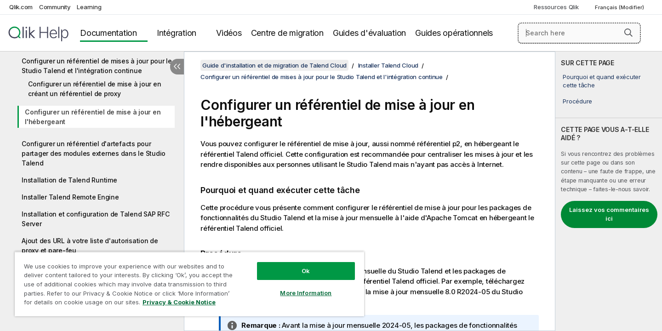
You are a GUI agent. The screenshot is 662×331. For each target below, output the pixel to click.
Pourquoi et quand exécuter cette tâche (602, 81)
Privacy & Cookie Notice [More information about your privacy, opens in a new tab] (179, 302)
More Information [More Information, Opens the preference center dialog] (305, 293)
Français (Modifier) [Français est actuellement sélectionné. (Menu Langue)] (620, 7)
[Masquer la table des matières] (177, 66)
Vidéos (229, 33)
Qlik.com (21, 7)
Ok (306, 270)
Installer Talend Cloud (388, 65)
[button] (628, 32)
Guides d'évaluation (369, 33)
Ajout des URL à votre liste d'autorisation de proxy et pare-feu (90, 245)
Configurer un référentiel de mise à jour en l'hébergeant (92, 117)
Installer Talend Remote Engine (70, 197)
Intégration (176, 33)
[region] (189, 283)
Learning (89, 7)
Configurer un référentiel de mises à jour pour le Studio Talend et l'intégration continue (97, 65)
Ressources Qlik (556, 7)
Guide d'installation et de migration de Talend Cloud (274, 65)
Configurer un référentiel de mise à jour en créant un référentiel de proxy (94, 88)
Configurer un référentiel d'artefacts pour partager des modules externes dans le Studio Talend (94, 153)
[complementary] (608, 191)
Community (55, 7)
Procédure (577, 101)
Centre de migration (287, 33)
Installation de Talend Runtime (69, 180)
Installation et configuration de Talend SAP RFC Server (95, 219)
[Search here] (579, 33)
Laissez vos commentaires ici (609, 214)
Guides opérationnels (454, 33)
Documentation (108, 33)
